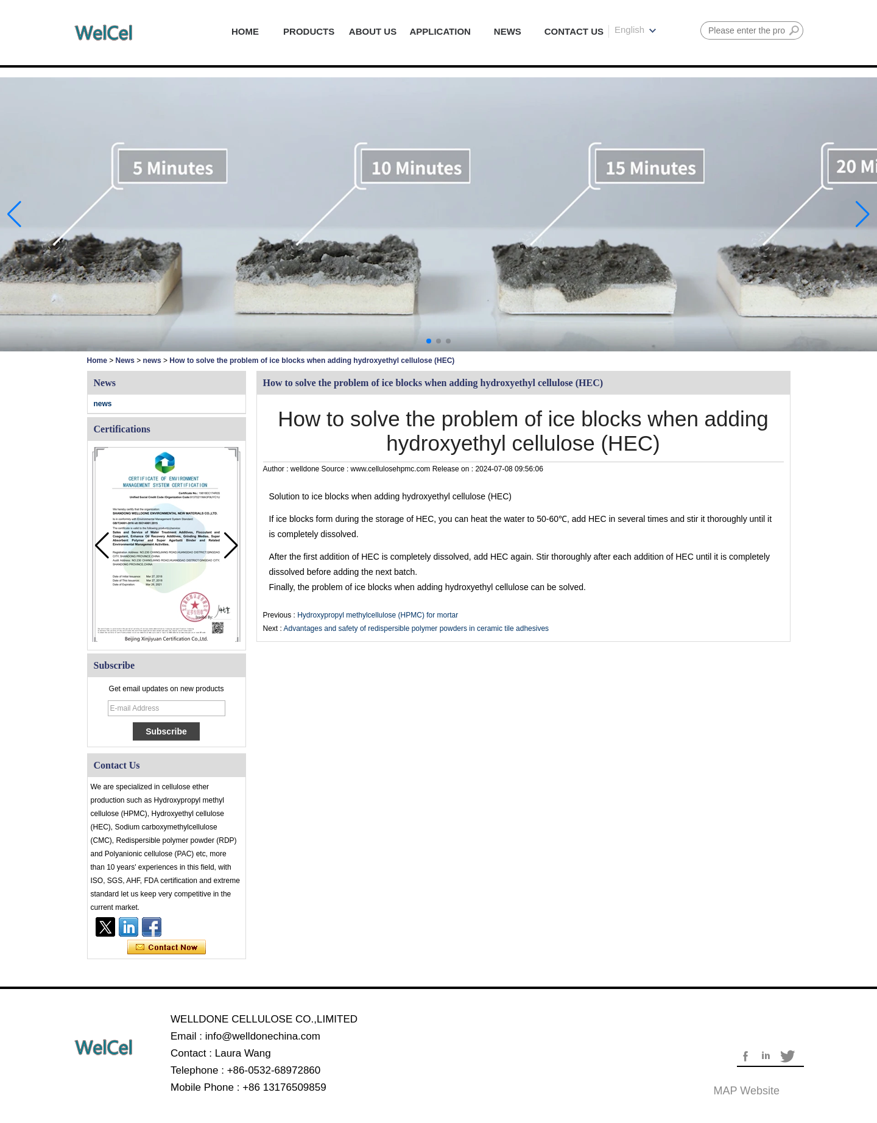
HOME (245, 31)
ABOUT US (372, 31)
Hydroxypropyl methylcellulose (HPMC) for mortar (377, 615)
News (125, 360)
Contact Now (166, 948)
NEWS (507, 31)
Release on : (454, 469)
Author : (277, 469)
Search (794, 30)
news (152, 360)
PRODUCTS (308, 31)
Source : (336, 469)
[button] (428, 341)
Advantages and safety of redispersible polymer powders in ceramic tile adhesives (416, 628)
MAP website (747, 1091)
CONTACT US (574, 31)
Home (97, 360)
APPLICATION (440, 31)
